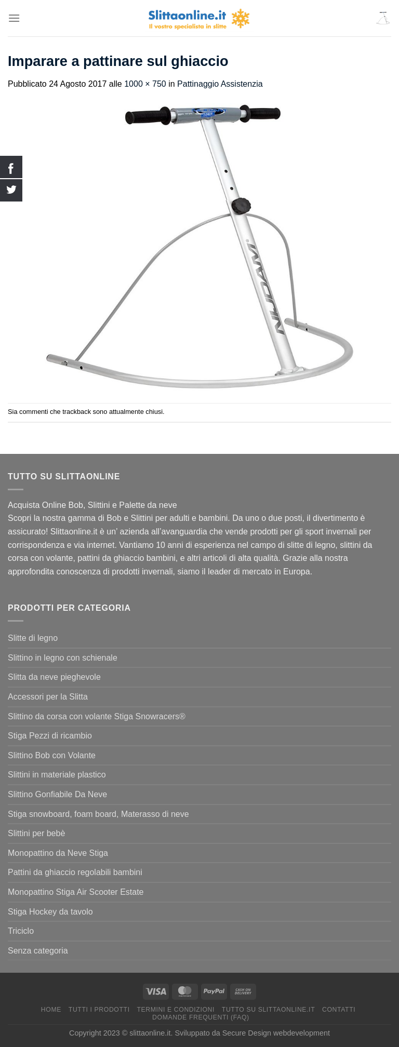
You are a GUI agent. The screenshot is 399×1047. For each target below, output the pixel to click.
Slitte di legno (33, 638)
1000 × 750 (145, 83)
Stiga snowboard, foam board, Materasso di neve (98, 814)
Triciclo (21, 931)
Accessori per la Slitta (48, 696)
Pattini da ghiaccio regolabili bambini (75, 872)
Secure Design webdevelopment (276, 1033)
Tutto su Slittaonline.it (268, 1009)
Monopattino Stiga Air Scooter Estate (75, 892)
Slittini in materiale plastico (57, 774)
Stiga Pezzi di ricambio (50, 735)
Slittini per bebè (36, 833)
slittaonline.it (149, 1033)
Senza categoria (38, 950)
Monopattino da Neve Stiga (58, 853)
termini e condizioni (176, 1009)
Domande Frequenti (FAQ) (200, 1017)
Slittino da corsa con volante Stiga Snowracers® (96, 716)
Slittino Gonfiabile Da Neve (57, 794)
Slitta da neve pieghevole (54, 677)
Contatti (338, 1009)
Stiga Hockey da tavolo (50, 911)
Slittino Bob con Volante (52, 755)
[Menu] (14, 18)
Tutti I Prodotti (99, 1009)
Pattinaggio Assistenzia (220, 83)
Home (51, 1009)
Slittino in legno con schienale (62, 657)
